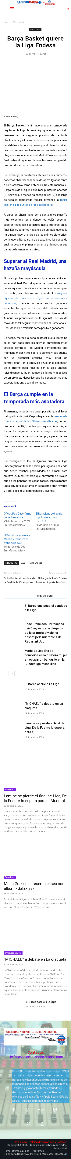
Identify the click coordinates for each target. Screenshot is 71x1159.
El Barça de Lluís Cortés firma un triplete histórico (51, 580)
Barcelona (10, 789)
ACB (23, 562)
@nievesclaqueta (13, 953)
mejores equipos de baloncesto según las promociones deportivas (35, 298)
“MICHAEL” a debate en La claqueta (35, 959)
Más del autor (45, 595)
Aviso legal (21, 1142)
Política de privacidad (41, 1142)
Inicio (6, 22)
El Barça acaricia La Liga (42, 684)
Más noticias (19, 22)
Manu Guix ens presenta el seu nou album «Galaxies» (34, 886)
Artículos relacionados (19, 595)
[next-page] (12, 673)
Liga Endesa (36, 562)
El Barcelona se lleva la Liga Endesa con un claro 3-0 (49, 517)
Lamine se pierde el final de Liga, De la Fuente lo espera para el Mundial (35, 798)
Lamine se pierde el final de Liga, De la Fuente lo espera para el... (45, 727)
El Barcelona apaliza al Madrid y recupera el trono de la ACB (17, 539)
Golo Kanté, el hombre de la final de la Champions (19, 580)
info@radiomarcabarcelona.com (36, 1057)
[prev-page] (6, 673)
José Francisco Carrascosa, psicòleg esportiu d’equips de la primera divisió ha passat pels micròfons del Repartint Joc (45, 632)
